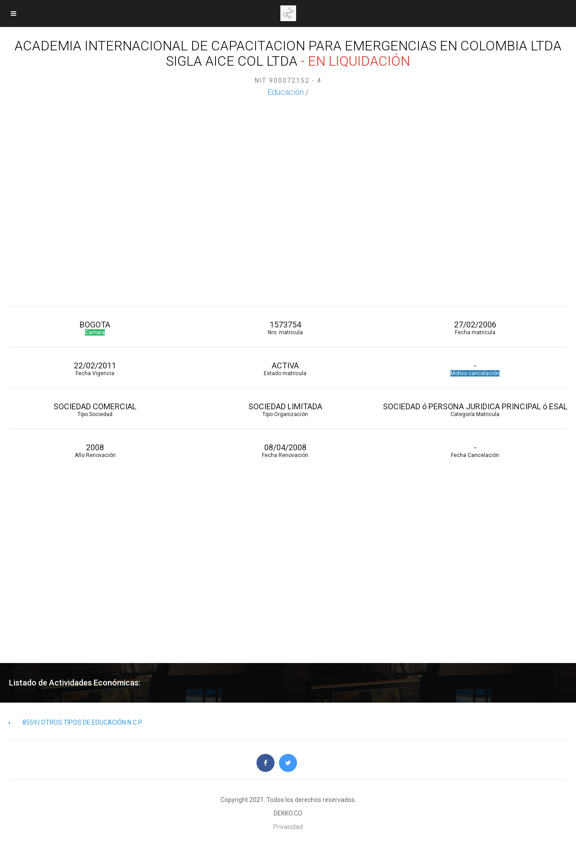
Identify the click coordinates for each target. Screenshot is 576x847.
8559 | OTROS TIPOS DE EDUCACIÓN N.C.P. (76, 722)
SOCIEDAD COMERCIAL (95, 409)
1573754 (285, 328)
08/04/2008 (285, 450)
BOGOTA (95, 328)
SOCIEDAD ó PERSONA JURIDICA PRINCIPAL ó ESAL (475, 409)
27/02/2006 (475, 328)
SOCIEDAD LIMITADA (285, 409)
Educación (285, 92)
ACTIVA (285, 368)
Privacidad (288, 826)
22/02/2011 (95, 368)
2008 (95, 450)
